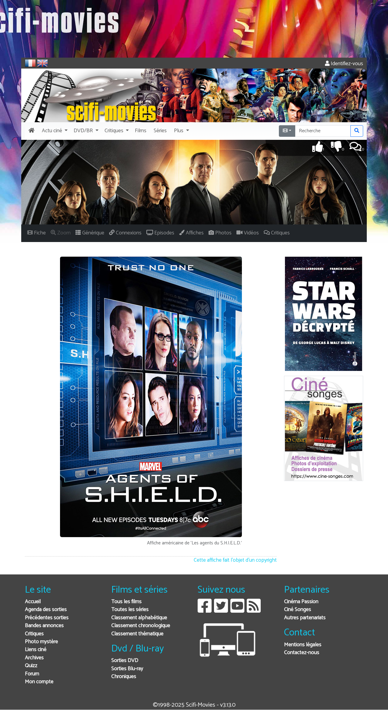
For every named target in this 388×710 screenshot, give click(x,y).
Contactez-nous (301, 652)
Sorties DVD (124, 660)
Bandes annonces (44, 625)
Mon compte (39, 682)
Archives (34, 658)
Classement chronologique (140, 625)
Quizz (31, 665)
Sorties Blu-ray (127, 669)
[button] (54, 131)
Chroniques (123, 676)
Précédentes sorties (47, 618)
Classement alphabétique (139, 618)
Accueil (33, 601)
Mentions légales (302, 645)
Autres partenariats (305, 618)
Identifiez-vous (344, 63)
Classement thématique (137, 634)
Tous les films (126, 601)
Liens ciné (35, 649)
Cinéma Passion (301, 601)
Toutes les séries (130, 609)
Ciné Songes (297, 609)
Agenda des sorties (46, 609)
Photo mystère (41, 642)
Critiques (34, 634)
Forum (32, 674)
